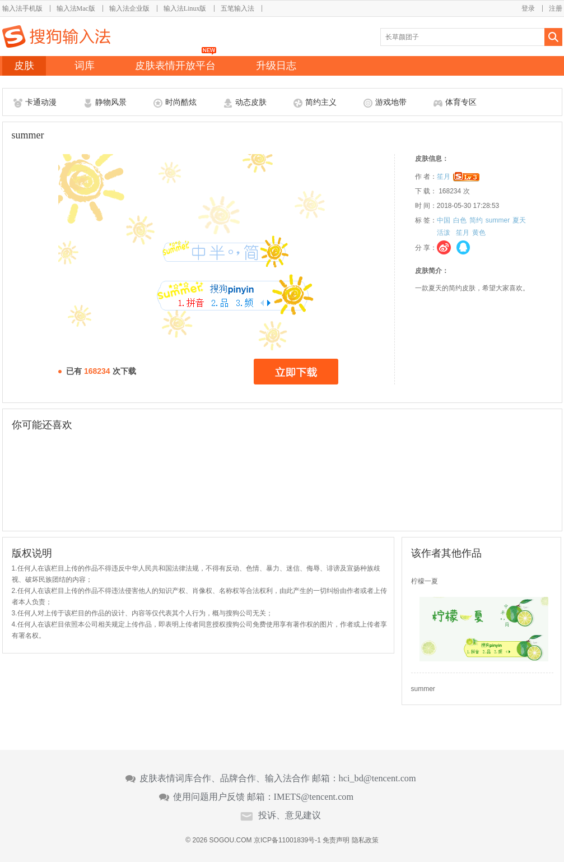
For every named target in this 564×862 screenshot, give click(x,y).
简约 (476, 220)
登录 (528, 8)
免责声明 (336, 840)
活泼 (443, 233)
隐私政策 (365, 840)
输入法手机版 (22, 8)
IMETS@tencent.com (314, 797)
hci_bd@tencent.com (377, 778)
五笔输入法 (237, 8)
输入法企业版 (129, 8)
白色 (460, 220)
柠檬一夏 (424, 581)
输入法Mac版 (76, 8)
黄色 (479, 233)
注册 (555, 8)
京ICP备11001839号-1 (287, 840)
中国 (443, 220)
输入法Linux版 (185, 8)
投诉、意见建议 (289, 815)
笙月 (443, 176)
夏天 (519, 220)
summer (498, 220)
